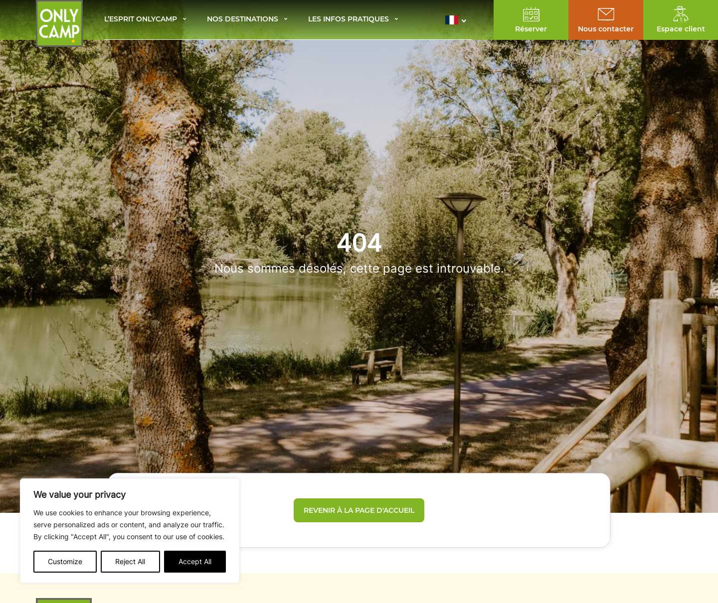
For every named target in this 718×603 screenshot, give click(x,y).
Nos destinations (242, 19)
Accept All (195, 561)
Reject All (130, 561)
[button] (458, 19)
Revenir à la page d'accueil (359, 510)
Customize (65, 561)
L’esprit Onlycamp (140, 19)
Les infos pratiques (348, 19)
